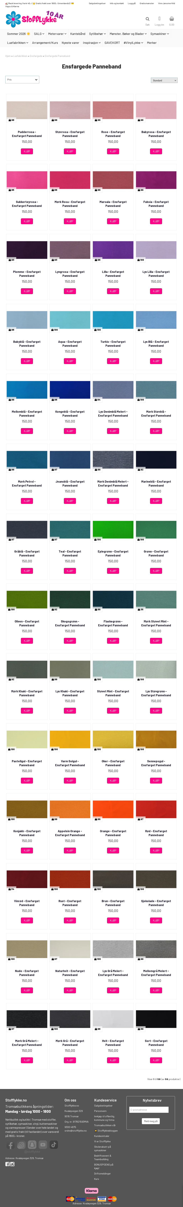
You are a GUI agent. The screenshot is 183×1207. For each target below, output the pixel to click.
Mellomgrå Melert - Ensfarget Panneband (156, 973)
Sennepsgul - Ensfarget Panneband (156, 763)
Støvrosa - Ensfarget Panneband (70, 134)
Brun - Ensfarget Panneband (113, 903)
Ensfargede (36, 55)
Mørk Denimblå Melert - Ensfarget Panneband (113, 483)
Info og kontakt (117, 3)
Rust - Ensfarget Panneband (70, 903)
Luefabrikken (20, 55)
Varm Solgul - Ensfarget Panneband (70, 763)
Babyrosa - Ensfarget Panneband (156, 134)
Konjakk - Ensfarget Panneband (26, 833)
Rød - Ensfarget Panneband (156, 833)
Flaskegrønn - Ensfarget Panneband (113, 623)
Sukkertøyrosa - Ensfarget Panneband (27, 203)
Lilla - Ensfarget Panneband (113, 273)
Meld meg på (150, 1121)
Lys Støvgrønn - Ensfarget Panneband (156, 693)
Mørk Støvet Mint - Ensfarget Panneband (156, 623)
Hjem (8, 55)
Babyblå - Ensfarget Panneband (26, 343)
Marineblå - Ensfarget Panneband (156, 483)
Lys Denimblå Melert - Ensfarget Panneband (113, 413)
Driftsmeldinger (102, 1173)
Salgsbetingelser (97, 3)
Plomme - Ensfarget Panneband (27, 273)
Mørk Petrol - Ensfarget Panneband (27, 483)
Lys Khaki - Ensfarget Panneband (69, 693)
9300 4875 (70, 1127)
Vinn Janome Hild (166, 3)
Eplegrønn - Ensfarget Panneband (113, 553)
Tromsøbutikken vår (105, 1125)
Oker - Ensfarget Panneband (113, 763)
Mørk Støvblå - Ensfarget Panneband (156, 413)
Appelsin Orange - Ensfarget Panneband (70, 833)
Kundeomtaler (101, 1135)
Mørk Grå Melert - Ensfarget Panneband (27, 1042)
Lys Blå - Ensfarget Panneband (156, 343)
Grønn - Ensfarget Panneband (156, 553)
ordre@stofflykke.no (76, 1130)
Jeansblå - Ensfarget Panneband (70, 483)
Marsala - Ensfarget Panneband (113, 203)
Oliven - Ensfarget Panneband (27, 623)
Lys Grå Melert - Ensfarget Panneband (113, 973)
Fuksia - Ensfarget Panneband (156, 203)
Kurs (96, 1178)
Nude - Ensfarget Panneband (27, 973)
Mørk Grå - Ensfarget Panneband (70, 1042)
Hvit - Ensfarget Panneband (113, 1042)
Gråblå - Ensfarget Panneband (27, 553)
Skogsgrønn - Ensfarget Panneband (70, 623)
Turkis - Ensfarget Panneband (113, 343)
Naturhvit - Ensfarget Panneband (70, 973)
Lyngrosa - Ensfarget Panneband (70, 273)
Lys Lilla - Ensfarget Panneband (156, 273)
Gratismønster (147, 3)
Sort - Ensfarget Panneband (156, 1042)
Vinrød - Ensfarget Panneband (27, 903)
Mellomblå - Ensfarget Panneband (27, 413)
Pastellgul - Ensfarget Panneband (27, 763)
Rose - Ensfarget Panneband (113, 134)
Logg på (132, 3)
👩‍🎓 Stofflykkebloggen (106, 1130)
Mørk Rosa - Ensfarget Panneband (70, 203)
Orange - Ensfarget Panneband (113, 833)
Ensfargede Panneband (57, 55)
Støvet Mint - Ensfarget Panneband (113, 693)
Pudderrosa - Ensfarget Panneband (27, 134)
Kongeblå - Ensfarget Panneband (70, 413)
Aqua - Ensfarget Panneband (70, 343)
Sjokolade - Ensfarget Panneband (156, 903)
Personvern (100, 1110)
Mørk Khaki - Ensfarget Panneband (26, 693)
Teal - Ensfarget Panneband (70, 553)
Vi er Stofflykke (102, 1141)
